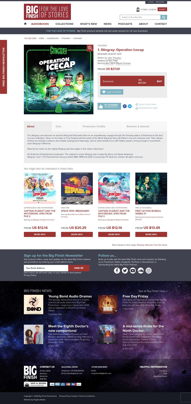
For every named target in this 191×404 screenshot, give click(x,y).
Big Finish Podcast (128, 264)
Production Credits (94, 126)
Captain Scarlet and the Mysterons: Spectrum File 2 (39, 213)
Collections (64, 24)
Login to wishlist (113, 92)
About (143, 24)
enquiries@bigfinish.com (101, 373)
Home (41, 38)
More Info (40, 234)
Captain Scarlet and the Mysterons (38, 208)
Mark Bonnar (73, 214)
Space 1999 (65, 208)
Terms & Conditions (87, 396)
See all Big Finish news (152, 291)
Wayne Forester (123, 63)
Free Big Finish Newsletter (4, 66)
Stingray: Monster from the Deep (152, 245)
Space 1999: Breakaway (75, 211)
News (107, 24)
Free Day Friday (135, 296)
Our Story (163, 370)
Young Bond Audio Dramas (70, 296)
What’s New (88, 24)
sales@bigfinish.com (74, 373)
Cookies (74, 396)
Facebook (108, 262)
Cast (58, 126)
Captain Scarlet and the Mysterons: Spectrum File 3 (114, 213)
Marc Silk (109, 63)
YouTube (135, 262)
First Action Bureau (143, 208)
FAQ (165, 373)
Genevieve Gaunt (149, 217)
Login (150, 2)
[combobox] (140, 17)
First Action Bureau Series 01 (148, 212)
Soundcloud (147, 262)
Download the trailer (148, 108)
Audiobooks (52, 38)
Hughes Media (39, 399)
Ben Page (113, 60)
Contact (161, 24)
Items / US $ (148, 9)
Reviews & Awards (138, 126)
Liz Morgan (35, 219)
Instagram (125, 262)
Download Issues (160, 376)
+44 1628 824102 (77, 370)
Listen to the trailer (147, 104)
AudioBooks (40, 24)
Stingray (66, 38)
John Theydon (114, 57)
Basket (162, 9)
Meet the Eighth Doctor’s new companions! (68, 328)
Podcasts (125, 24)
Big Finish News (38, 290)
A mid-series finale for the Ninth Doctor (143, 328)
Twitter (117, 262)
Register (160, 2)
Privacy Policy (30, 275)
